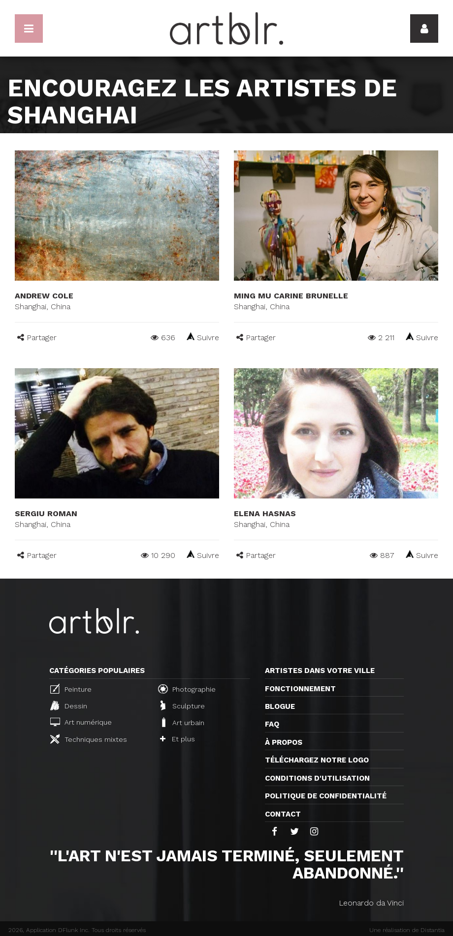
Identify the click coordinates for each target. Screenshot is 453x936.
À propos (283, 742)
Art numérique (81, 722)
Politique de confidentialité (326, 795)
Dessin (68, 705)
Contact (283, 814)
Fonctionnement (300, 688)
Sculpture (183, 705)
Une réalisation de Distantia (407, 930)
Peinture (71, 689)
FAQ (272, 724)
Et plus (177, 739)
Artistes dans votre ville (320, 670)
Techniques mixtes (88, 739)
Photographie (187, 689)
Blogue (280, 706)
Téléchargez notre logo (317, 760)
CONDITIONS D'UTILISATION (317, 778)
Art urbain (182, 722)
